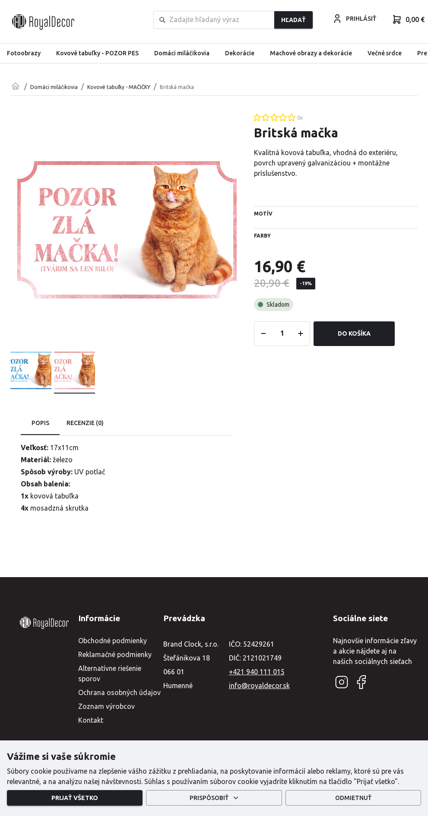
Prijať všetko (75, 798)
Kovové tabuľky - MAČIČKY (118, 87)
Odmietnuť (353, 798)
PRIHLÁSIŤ (354, 18)
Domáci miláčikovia (54, 87)
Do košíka (354, 333)
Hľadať (293, 20)
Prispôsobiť (213, 798)
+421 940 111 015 (257, 672)
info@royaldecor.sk (259, 685)
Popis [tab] (40, 423)
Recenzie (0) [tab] (85, 423)
